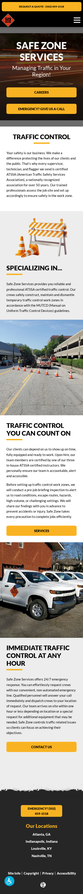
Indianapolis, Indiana (42, 841)
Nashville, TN (42, 856)
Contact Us (41, 746)
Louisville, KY (41, 848)
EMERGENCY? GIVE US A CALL (47, 108)
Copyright (31, 873)
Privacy (48, 873)
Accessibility (66, 873)
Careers (45, 91)
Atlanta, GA (41, 834)
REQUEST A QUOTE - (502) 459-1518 (41, 6)
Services (45, 530)
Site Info (14, 873)
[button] (9, 881)
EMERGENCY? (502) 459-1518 (42, 811)
